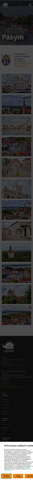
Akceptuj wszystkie (6, 476)
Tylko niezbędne (18, 476)
